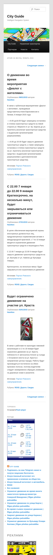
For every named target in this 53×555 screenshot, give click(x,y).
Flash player (21, 410)
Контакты (35, 50)
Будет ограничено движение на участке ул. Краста (20, 301)
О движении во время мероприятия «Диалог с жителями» (18, 84)
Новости (24, 50)
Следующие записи (36, 66)
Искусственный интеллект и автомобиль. (26, 482)
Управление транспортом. (30, 44)
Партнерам (12, 50)
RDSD (17, 175)
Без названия (13, 488)
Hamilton (10, 100)
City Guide (15, 16)
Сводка (30, 175)
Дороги (23, 175)
